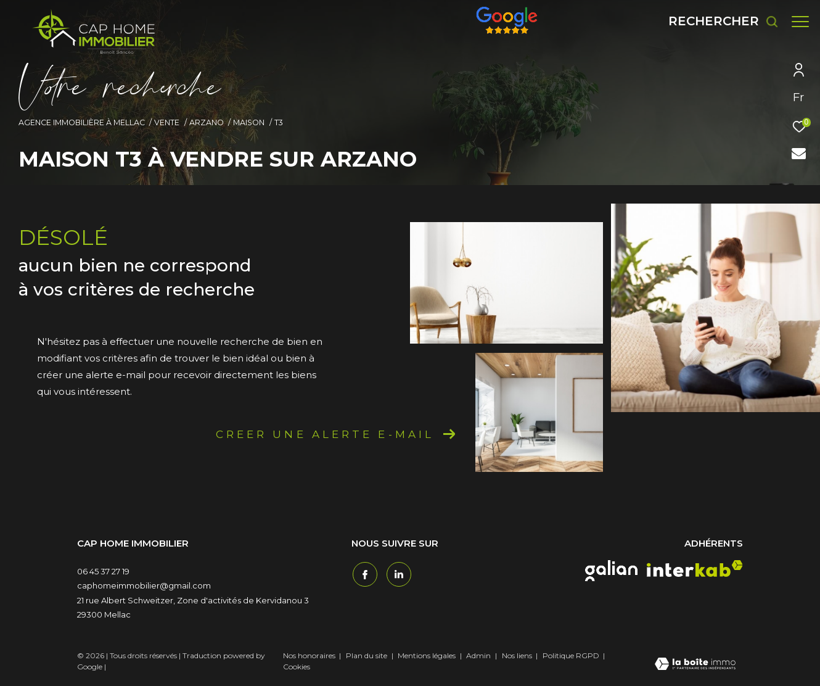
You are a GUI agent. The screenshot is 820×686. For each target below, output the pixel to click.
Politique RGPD (571, 655)
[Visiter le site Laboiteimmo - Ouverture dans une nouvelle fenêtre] (695, 665)
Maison (248, 122)
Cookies (296, 667)
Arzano (206, 122)
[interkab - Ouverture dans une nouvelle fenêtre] (695, 568)
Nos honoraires (309, 655)
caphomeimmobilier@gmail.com (144, 585)
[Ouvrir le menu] (800, 21)
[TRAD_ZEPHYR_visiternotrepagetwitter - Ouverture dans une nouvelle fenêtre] (397, 573)
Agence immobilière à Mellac (81, 122)
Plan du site (367, 655)
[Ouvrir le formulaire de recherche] (717, 21)
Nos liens (518, 655)
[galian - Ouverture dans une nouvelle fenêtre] (611, 570)
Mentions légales (427, 655)
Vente (166, 122)
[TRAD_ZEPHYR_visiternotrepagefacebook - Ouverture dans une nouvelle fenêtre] (363, 573)
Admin (479, 655)
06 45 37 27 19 (103, 571)
